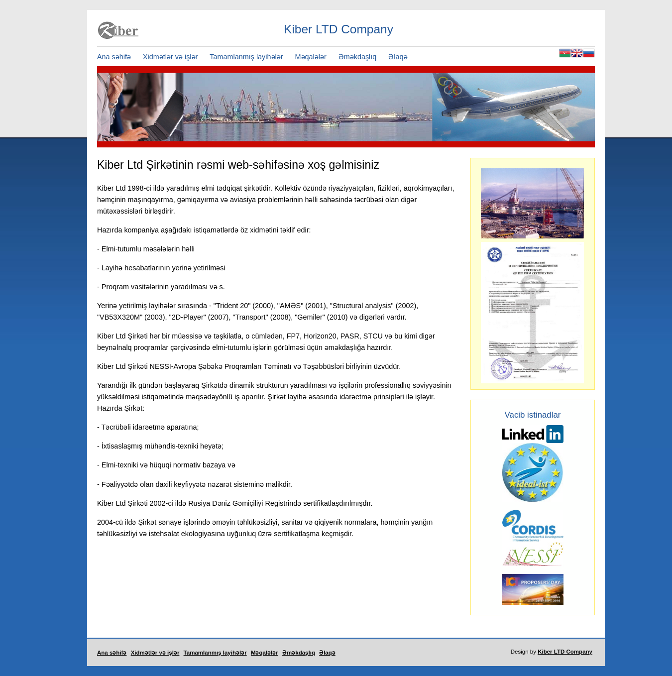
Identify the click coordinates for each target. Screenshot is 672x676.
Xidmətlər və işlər (170, 57)
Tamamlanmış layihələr (246, 57)
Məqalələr (311, 57)
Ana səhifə (114, 57)
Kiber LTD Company (565, 652)
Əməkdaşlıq (357, 57)
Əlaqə (397, 57)
